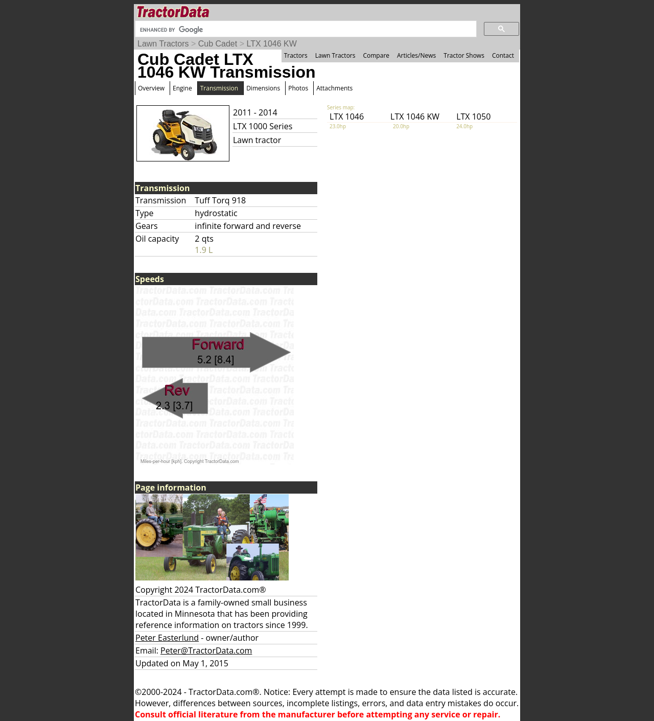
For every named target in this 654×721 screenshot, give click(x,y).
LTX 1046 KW (271, 43)
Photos (298, 88)
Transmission (219, 88)
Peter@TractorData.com (206, 650)
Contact (503, 55)
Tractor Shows (463, 55)
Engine (182, 88)
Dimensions (263, 88)
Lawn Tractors (163, 43)
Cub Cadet (218, 43)
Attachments (334, 88)
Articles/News (416, 55)
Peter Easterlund (167, 637)
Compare (376, 55)
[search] (305, 29)
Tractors (296, 55)
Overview (151, 88)
